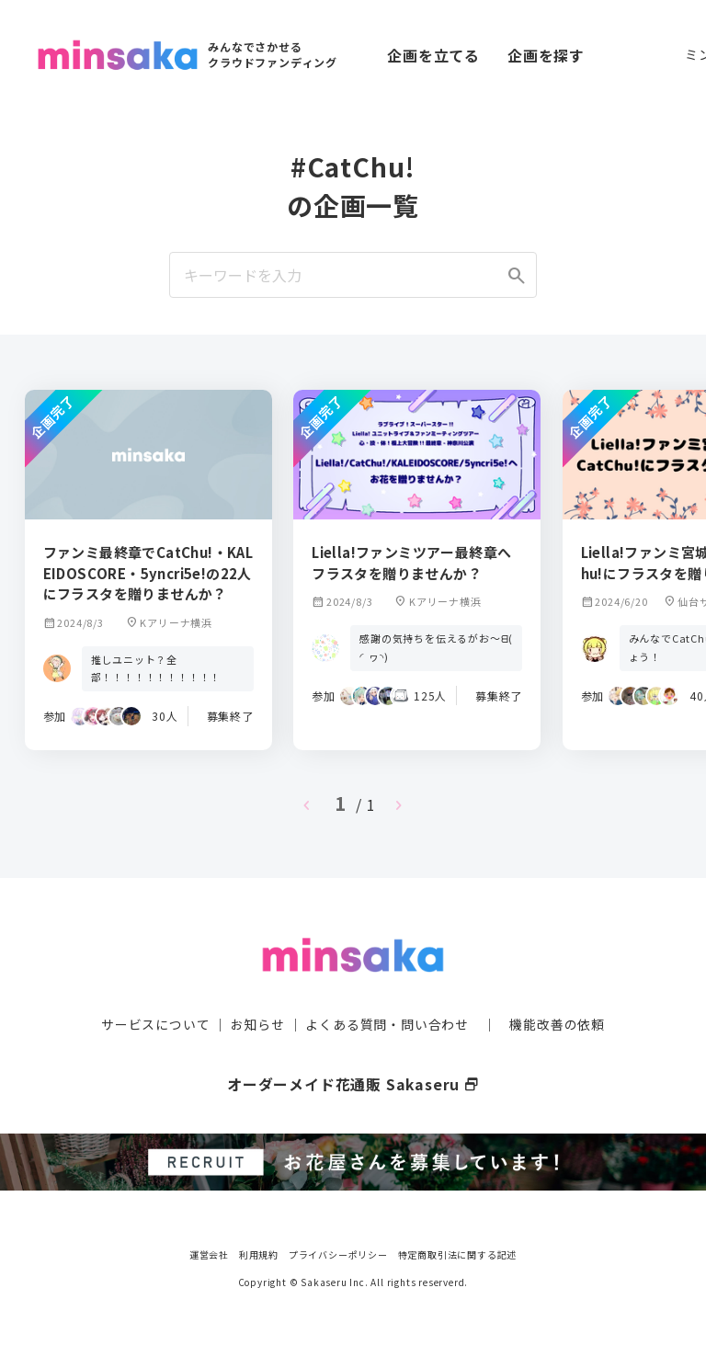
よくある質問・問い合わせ (387, 1023)
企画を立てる (433, 55)
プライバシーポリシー (338, 1253)
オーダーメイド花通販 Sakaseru (353, 1083)
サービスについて (155, 1023)
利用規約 (259, 1253)
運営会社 (209, 1253)
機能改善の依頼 (557, 1023)
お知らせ (258, 1023)
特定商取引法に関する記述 (458, 1253)
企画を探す (546, 55)
